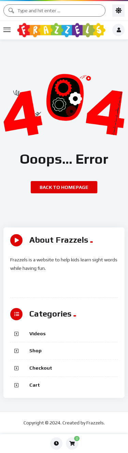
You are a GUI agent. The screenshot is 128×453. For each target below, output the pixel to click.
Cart (34, 385)
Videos (37, 333)
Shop (35, 350)
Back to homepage (64, 187)
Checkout (40, 368)
